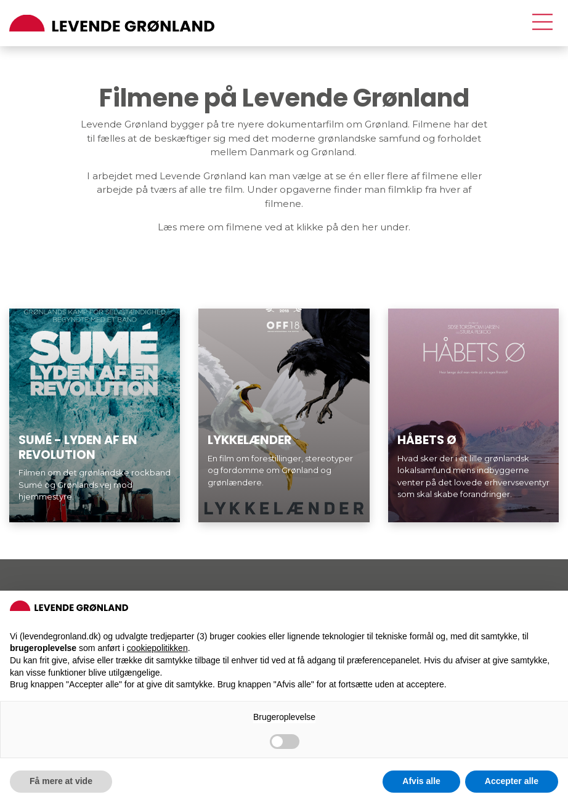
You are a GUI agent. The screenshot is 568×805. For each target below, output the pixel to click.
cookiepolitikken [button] (157, 648)
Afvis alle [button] (421, 781)
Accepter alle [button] (511, 781)
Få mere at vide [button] (61, 781)
